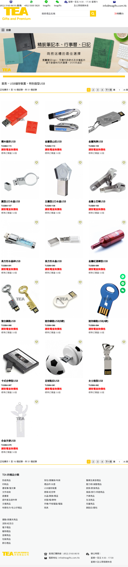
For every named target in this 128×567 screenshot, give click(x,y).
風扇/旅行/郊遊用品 (95, 492)
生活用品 (90, 499)
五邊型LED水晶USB (55, 201)
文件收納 (6, 492)
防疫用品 (6, 480)
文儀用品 (6, 503)
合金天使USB (8, 440)
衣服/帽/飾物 (50, 499)
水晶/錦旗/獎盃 (51, 495)
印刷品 (5, 484)
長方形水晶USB (53, 261)
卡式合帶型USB (9, 381)
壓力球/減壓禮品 (94, 484)
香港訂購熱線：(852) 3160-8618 (61, 554)
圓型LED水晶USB (10, 201)
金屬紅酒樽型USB (98, 261)
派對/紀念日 (8, 523)
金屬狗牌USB (96, 141)
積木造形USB (8, 141)
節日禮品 (6, 543)
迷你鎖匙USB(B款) (55, 321)
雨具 (46, 507)
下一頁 (108, 89)
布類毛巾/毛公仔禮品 (12, 507)
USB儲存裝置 (18, 83)
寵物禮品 (6, 531)
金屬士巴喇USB (97, 201)
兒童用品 (90, 503)
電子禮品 (6, 527)
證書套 (5, 495)
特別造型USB (37, 83)
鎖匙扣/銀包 (91, 507)
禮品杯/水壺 (49, 484)
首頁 (4, 83)
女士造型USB (96, 381)
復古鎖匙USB (8, 321)
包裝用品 (6, 539)
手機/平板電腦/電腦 (53, 503)
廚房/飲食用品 (92, 488)
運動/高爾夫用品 (10, 519)
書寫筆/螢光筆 (9, 488)
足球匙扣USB (52, 381)
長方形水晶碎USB (10, 261)
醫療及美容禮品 (93, 480)
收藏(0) (120, 13)
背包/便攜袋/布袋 (52, 480)
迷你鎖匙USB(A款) (98, 321)
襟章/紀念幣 (49, 492)
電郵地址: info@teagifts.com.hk (62, 558)
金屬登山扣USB (53, 141)
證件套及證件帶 (9, 499)
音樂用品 (6, 535)
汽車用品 (90, 495)
